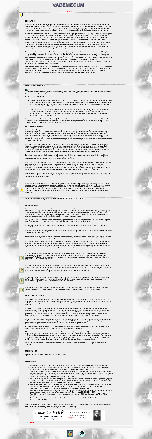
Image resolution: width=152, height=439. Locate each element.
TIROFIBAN (69, 11)
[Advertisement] (123, 48)
